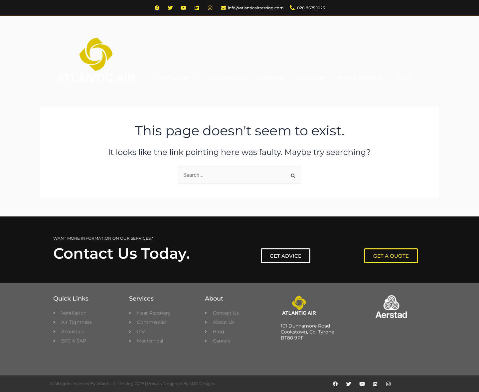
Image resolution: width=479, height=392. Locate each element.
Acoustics (272, 78)
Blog (403, 78)
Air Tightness (227, 78)
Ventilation (177, 77)
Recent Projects (360, 78)
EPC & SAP (312, 78)
